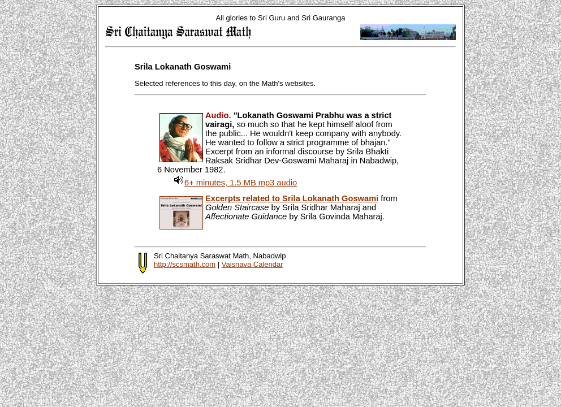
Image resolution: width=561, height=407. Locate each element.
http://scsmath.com (184, 264)
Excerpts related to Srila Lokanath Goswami (291, 198)
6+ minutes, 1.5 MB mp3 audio (240, 182)
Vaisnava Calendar (252, 264)
